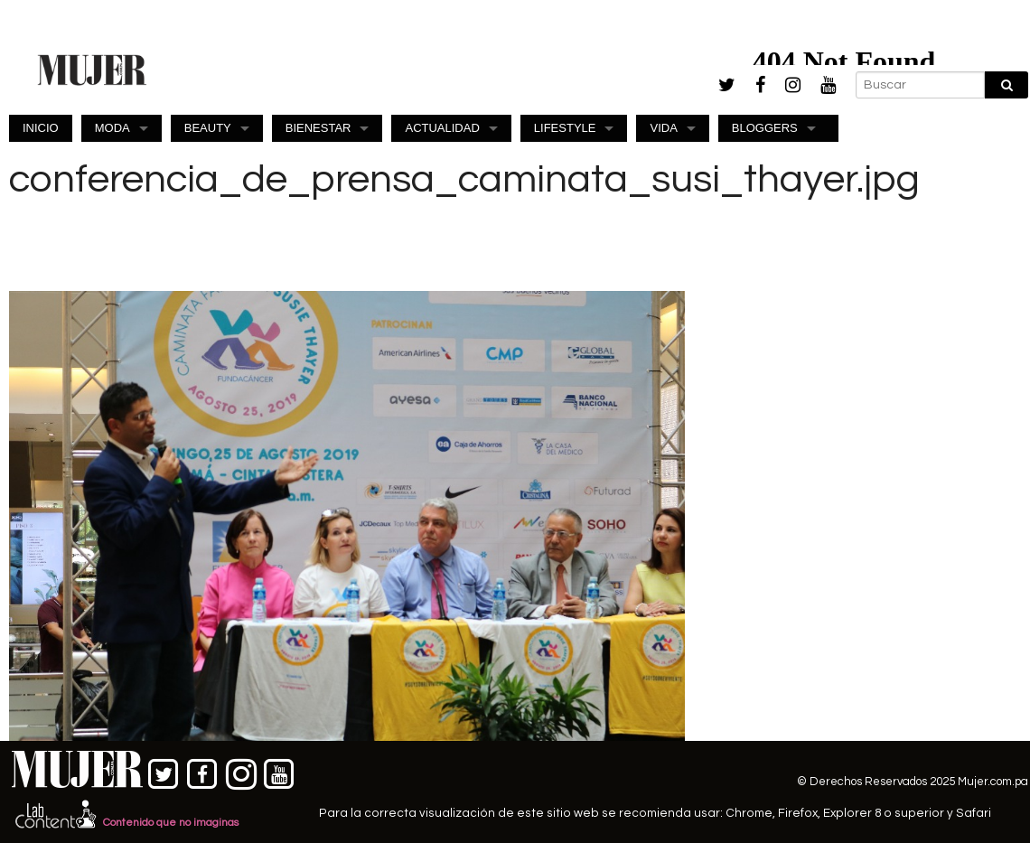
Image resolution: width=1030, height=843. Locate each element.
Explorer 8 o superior (883, 813)
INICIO (41, 128)
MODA (112, 128)
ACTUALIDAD (442, 128)
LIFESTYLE (565, 128)
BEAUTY (207, 128)
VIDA (663, 128)
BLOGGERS (765, 128)
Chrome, (752, 813)
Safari (973, 813)
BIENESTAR (318, 128)
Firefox (798, 813)
